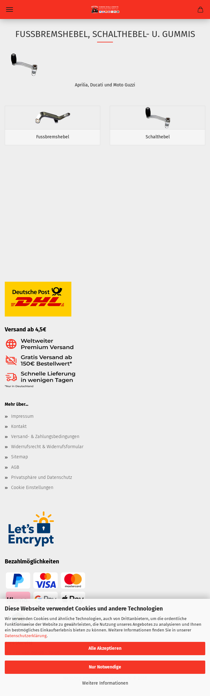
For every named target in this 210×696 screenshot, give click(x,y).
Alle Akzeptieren (105, 648)
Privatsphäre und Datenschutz (41, 477)
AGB (15, 467)
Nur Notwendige (105, 667)
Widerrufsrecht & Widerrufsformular (47, 446)
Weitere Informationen (105, 683)
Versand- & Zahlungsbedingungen (45, 436)
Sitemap (19, 457)
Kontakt (19, 426)
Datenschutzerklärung (26, 635)
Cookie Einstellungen (32, 487)
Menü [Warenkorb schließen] (9, 9)
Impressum (22, 416)
